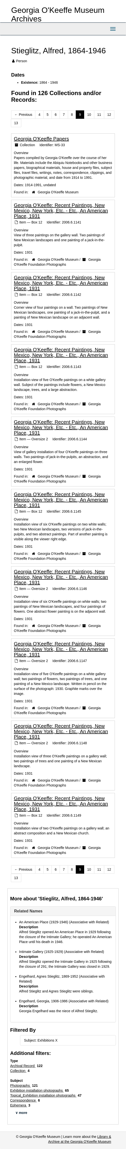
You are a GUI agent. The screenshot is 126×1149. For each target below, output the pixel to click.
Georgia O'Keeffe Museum (58, 192)
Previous (23, 115)
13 (16, 123)
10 (89, 115)
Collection (18, 1071)
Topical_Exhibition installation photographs (43, 1095)
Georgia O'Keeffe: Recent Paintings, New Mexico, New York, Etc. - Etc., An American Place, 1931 (61, 210)
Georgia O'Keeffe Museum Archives (57, 14)
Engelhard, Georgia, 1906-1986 (43, 1001)
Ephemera (18, 1105)
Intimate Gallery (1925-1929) (41, 952)
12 (109, 115)
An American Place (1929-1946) (43, 922)
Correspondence (23, 1100)
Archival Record (23, 1066)
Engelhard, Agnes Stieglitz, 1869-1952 (48, 976)
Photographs (20, 1086)
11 (99, 115)
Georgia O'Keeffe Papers (41, 138)
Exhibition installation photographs (37, 1090)
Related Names (28, 911)
